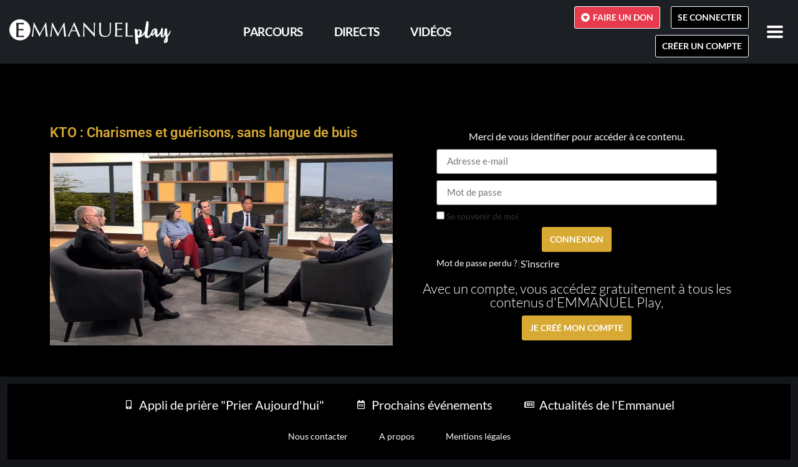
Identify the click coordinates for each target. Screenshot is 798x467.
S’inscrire (540, 263)
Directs (357, 31)
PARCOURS (272, 31)
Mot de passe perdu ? (476, 263)
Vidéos (430, 31)
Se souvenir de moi (477, 216)
